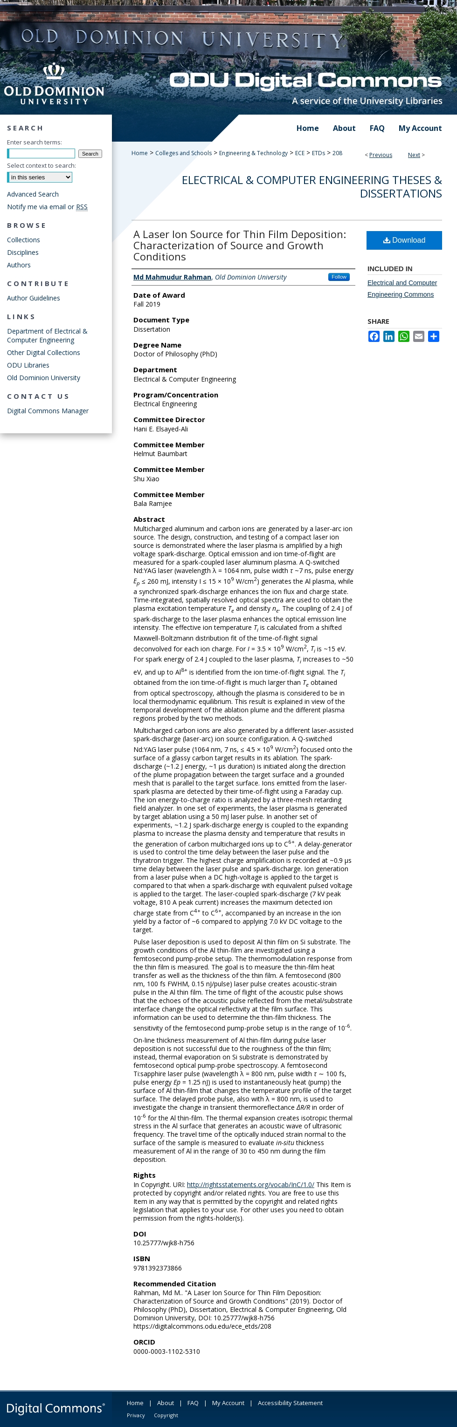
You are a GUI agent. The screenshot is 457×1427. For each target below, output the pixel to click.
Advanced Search (33, 194)
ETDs (318, 153)
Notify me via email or (47, 206)
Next (414, 155)
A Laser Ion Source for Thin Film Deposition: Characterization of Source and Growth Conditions (239, 245)
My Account (228, 1403)
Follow (339, 277)
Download (404, 240)
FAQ (193, 1403)
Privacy (136, 1415)
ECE (300, 153)
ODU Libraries (28, 365)
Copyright (166, 1415)
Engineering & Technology (253, 153)
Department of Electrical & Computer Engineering (47, 335)
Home (140, 153)
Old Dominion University (43, 377)
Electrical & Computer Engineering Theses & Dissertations (312, 186)
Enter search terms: (34, 142)
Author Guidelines (33, 298)
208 (337, 153)
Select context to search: (41, 165)
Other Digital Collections (43, 352)
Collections (23, 239)
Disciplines (23, 252)
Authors (19, 264)
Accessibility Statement (290, 1403)
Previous (380, 155)
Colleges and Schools (183, 153)
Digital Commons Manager (48, 410)
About (165, 1403)
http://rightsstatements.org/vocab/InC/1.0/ (250, 1184)
